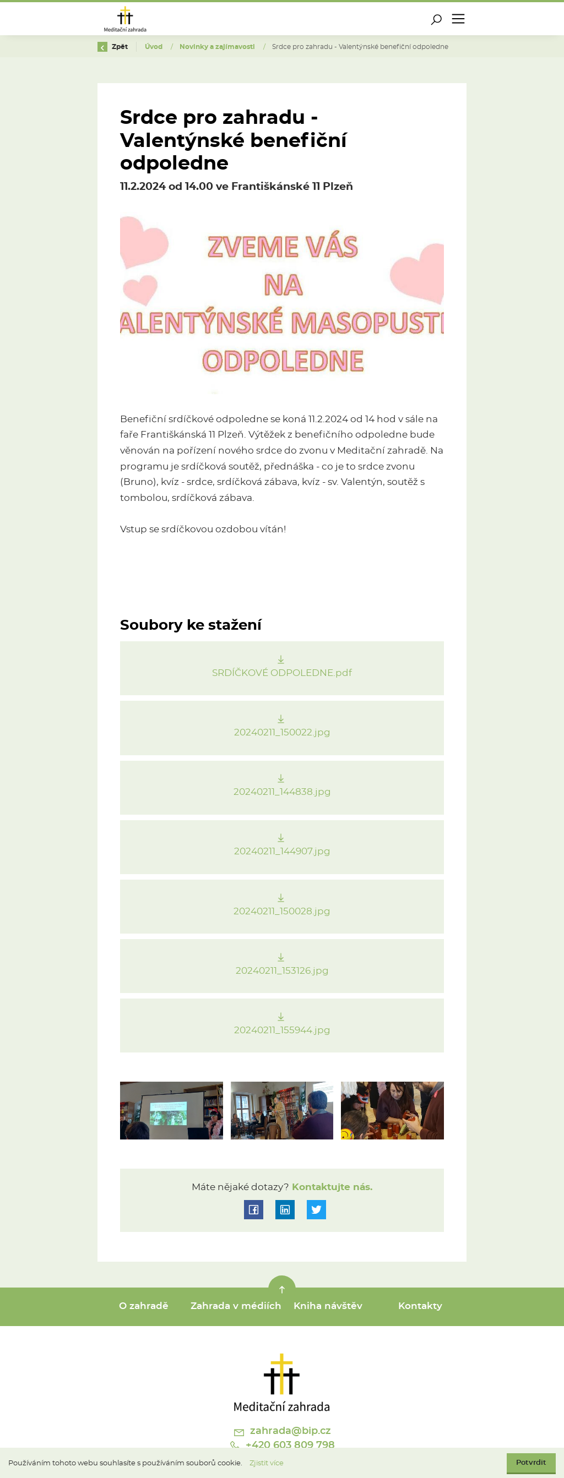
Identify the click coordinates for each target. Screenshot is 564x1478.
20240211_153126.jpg (282, 971)
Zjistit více (267, 1463)
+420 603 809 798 (282, 1446)
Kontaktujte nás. (330, 1187)
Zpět (112, 46)
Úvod (154, 46)
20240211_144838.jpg (282, 792)
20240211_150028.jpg (282, 911)
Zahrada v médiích (236, 1306)
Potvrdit (531, 1462)
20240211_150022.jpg (282, 732)
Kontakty (420, 1306)
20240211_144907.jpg (282, 851)
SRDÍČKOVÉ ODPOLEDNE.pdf (282, 673)
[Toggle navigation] (458, 18)
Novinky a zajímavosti (218, 46)
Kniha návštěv (328, 1306)
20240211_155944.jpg (282, 1030)
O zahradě (144, 1306)
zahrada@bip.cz (281, 1432)
